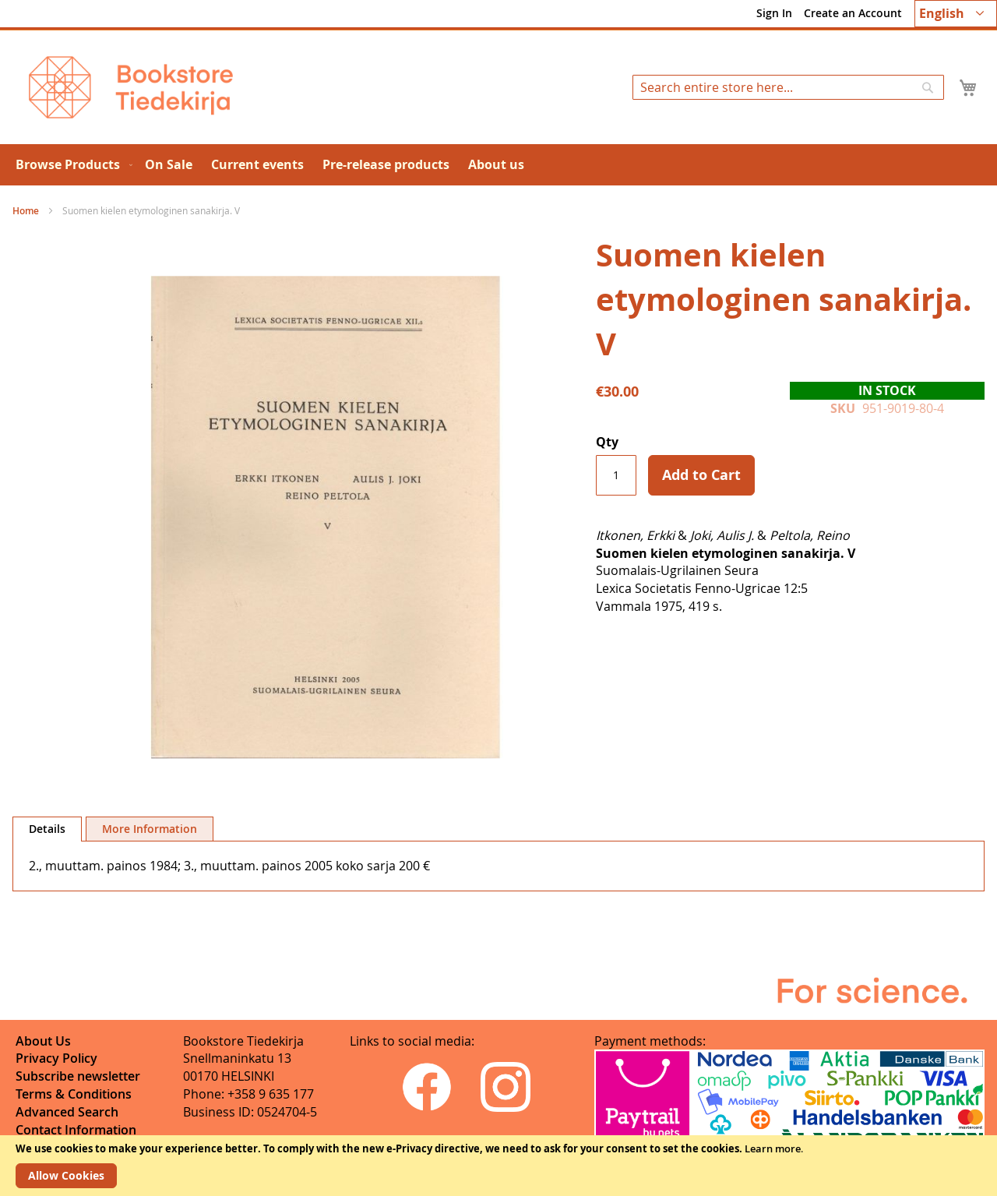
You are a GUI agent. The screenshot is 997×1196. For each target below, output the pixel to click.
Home (25, 210)
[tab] (47, 829)
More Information (149, 828)
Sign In (774, 12)
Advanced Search (67, 1111)
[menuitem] (71, 164)
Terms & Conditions (74, 1094)
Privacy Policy (56, 1058)
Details (47, 828)
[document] (498, 1165)
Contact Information (76, 1129)
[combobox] (788, 87)
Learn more (773, 1148)
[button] (955, 14)
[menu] (498, 164)
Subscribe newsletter (78, 1076)
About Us (43, 1041)
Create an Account (853, 12)
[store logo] (131, 87)
